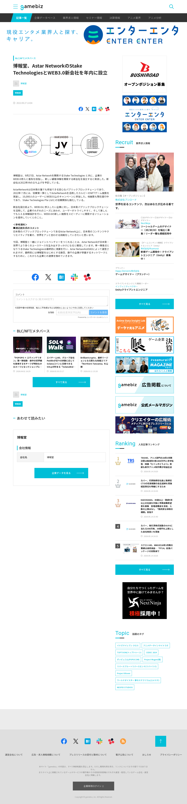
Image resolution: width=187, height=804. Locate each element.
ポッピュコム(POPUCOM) (128, 659)
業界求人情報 (71, 18)
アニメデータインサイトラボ (155, 645)
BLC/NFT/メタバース (25, 58)
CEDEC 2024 (151, 652)
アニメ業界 (134, 18)
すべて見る (61, 382)
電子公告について (124, 754)
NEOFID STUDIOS (125, 687)
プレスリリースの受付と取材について (88, 754)
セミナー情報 (94, 18)
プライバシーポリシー (171, 754)
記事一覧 (21, 18)
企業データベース (44, 18)
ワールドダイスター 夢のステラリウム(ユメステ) (138, 680)
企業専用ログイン (94, 786)
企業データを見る (61, 473)
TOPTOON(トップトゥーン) (129, 652)
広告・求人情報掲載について (46, 754)
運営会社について (14, 754)
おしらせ (146, 754)
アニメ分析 (154, 18)
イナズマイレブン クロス (128, 645)
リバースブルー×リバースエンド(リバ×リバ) (137, 666)
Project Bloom (123, 673)
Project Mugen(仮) (152, 659)
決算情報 (114, 18)
